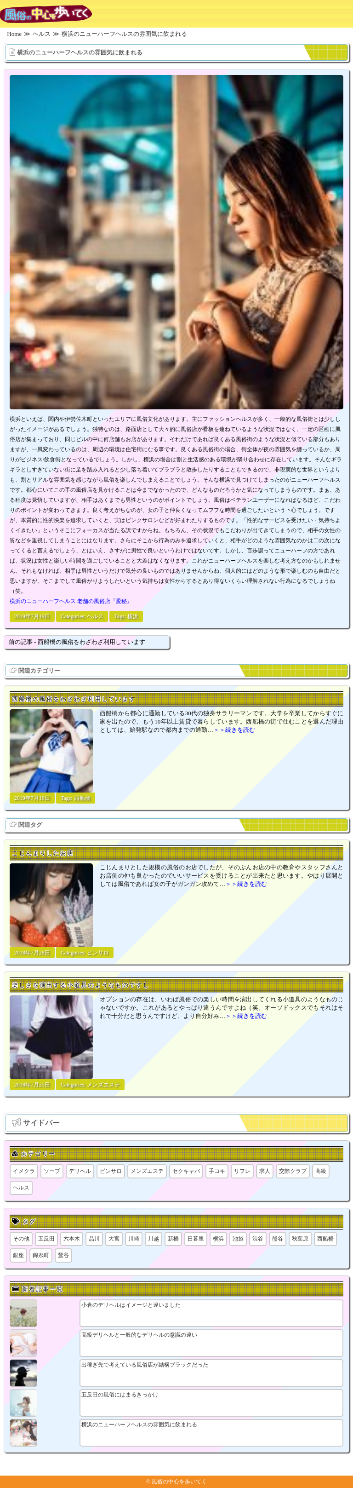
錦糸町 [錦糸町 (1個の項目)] (41, 1255)
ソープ (52, 1171)
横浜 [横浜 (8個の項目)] (218, 1238)
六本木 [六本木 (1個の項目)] (71, 1238)
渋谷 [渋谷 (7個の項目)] (257, 1238)
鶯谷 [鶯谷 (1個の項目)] (63, 1255)
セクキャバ (186, 1171)
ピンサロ (98, 952)
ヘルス (95, 616)
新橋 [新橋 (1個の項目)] (173, 1238)
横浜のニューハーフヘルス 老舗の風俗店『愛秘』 (71, 601)
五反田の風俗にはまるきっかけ (120, 1394)
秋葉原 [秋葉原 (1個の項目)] (300, 1238)
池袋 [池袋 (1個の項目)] (238, 1238)
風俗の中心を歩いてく (179, 1481)
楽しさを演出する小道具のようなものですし (81, 985)
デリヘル (80, 1171)
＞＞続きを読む (234, 729)
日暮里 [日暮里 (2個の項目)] (196, 1238)
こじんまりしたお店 (43, 853)
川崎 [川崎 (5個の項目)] (133, 1238)
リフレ (242, 1171)
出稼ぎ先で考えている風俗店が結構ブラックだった (144, 1365)
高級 (320, 1171)
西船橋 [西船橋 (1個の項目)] (325, 1238)
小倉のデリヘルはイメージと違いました (131, 1305)
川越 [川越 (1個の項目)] (153, 1238)
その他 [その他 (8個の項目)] (21, 1238)
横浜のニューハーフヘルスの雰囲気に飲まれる (79, 52)
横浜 (132, 616)
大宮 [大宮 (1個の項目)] (114, 1238)
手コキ (217, 1171)
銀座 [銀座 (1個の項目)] (18, 1255)
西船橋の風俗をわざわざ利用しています (74, 698)
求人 (264, 1171)
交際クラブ (293, 1171)
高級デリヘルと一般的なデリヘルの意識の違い (139, 1335)
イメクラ (24, 1171)
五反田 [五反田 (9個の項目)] (46, 1238)
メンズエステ (103, 1084)
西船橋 (82, 798)
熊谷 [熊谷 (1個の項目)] (277, 1238)
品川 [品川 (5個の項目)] (94, 1238)
